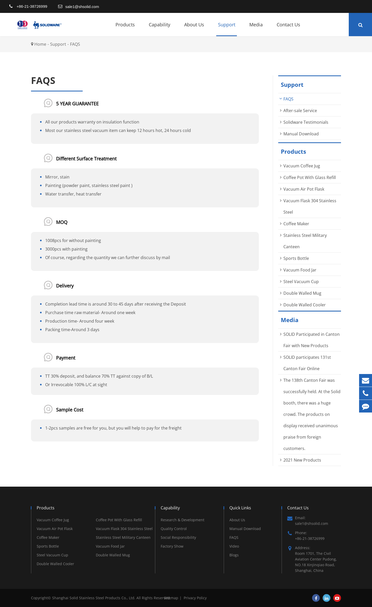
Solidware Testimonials (305, 122)
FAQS (75, 44)
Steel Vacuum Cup (301, 281)
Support (226, 28)
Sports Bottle (296, 258)
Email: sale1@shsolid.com (307, 520)
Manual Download (301, 134)
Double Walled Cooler (304, 305)
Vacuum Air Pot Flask (303, 189)
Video (234, 546)
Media (256, 28)
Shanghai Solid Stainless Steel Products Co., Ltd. (94, 597)
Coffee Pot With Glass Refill (309, 177)
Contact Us (288, 28)
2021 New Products (302, 460)
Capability (159, 28)
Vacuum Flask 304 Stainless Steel (124, 528)
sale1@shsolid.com (82, 6)
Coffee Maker (296, 224)
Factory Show (172, 546)
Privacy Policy (195, 597)
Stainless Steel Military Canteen (123, 537)
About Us (194, 28)
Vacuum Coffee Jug (301, 166)
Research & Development (182, 519)
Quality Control (174, 528)
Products (125, 28)
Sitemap (171, 597)
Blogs (234, 554)
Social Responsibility (178, 537)
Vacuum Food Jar (299, 270)
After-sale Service (300, 110)
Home (40, 44)
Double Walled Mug (302, 293)
